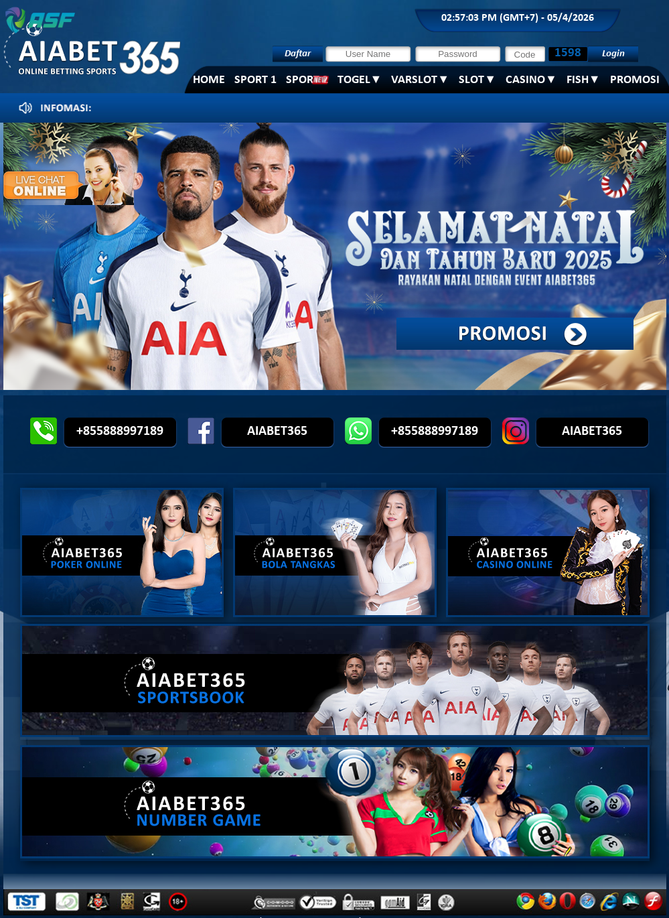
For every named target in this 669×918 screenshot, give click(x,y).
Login (612, 54)
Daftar (298, 54)
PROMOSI (635, 80)
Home (209, 80)
